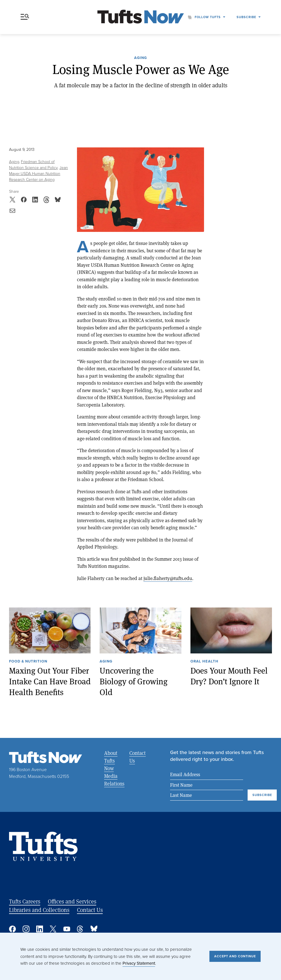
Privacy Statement (139, 963)
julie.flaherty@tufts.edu (167, 578)
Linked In (39, 929)
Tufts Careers (24, 901)
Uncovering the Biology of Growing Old (134, 681)
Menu (24, 17)
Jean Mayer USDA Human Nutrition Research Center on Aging (38, 174)
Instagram (26, 929)
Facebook (12, 929)
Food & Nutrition (28, 661)
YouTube (66, 929)
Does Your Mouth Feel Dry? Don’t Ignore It (229, 676)
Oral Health (204, 661)
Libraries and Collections (39, 910)
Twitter (53, 929)
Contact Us (137, 757)
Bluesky (94, 929)
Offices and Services (72, 901)
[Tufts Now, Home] (140, 17)
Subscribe (246, 17)
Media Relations (114, 779)
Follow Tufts (208, 17)
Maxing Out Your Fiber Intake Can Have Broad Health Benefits (50, 681)
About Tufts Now (110, 761)
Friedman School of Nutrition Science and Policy (33, 165)
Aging (140, 58)
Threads (80, 929)
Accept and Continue (235, 956)
